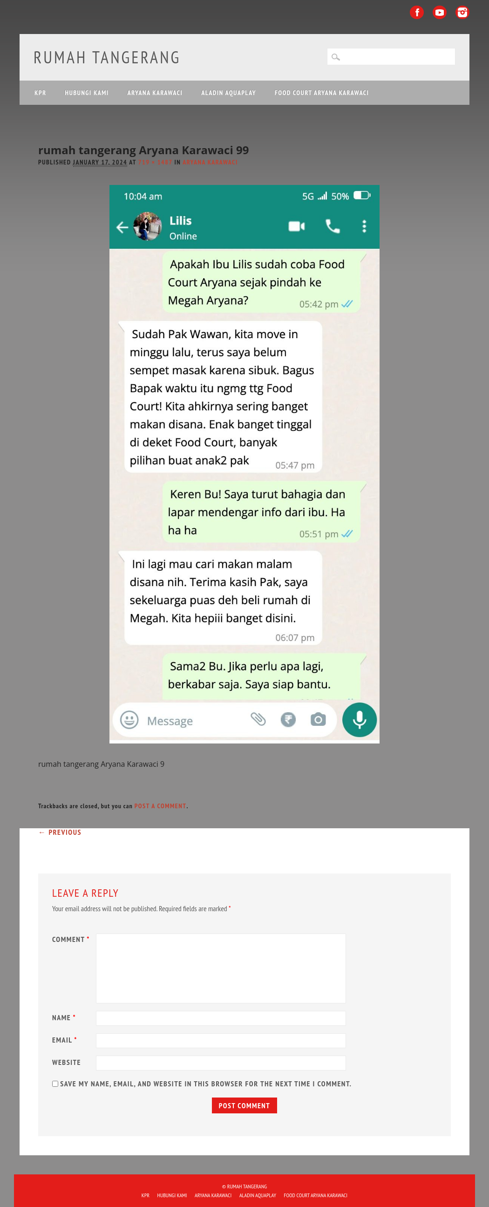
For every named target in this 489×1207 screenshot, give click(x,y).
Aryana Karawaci (210, 162)
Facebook (417, 12)
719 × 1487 (155, 162)
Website (66, 1062)
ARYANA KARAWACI (155, 93)
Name (65, 1017)
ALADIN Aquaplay (228, 93)
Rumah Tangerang (107, 57)
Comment (72, 939)
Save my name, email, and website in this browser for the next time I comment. (206, 1083)
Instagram (462, 12)
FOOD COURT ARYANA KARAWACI (322, 93)
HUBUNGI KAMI (87, 93)
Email (66, 1039)
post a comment (161, 806)
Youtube (440, 12)
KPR (40, 93)
